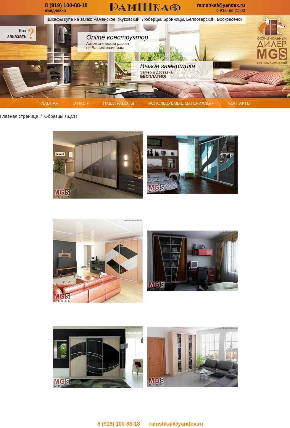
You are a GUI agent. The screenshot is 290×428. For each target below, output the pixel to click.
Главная (48, 103)
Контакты (239, 103)
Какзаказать (16, 33)
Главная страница (19, 116)
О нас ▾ (80, 103)
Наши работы (118, 103)
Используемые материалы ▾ (181, 103)
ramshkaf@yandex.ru (221, 5)
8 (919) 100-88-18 (66, 5)
